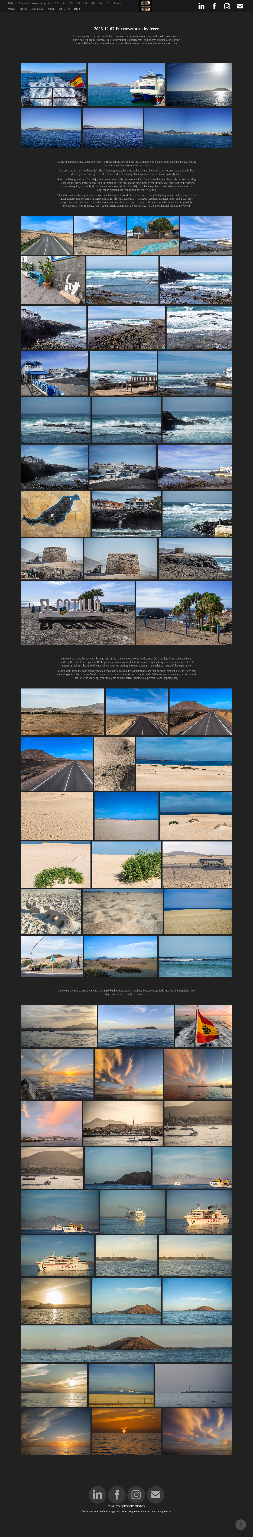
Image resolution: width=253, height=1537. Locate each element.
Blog (77, 8)
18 (107, 3)
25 (56, 3)
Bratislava (37, 8)
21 (85, 3)
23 (71, 3)
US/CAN (64, 8)
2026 (11, 3)
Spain (51, 8)
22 (78, 3)
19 (100, 3)
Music (11, 8)
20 (93, 3)
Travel (23, 8)
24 (63, 3)
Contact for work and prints (34, 3)
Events (117, 3)
